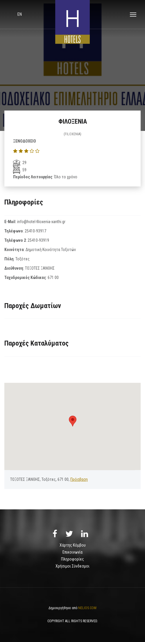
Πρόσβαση (79, 479)
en (19, 14)
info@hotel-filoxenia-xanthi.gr (41, 221)
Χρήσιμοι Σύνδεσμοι (72, 566)
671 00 (53, 277)
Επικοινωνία (72, 552)
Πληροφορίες (72, 559)
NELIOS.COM (87, 608)
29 (19, 162)
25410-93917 (35, 231)
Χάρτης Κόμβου (73, 545)
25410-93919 (38, 240)
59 (19, 170)
